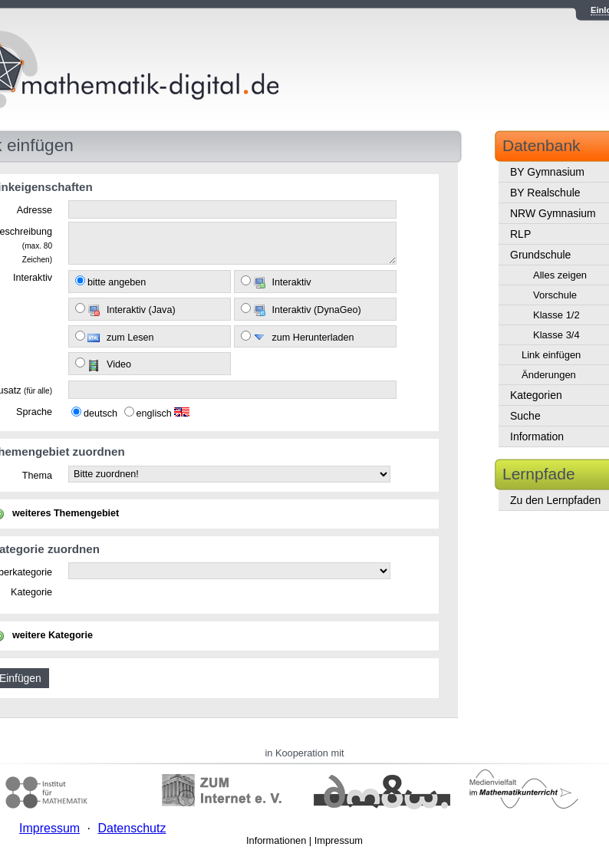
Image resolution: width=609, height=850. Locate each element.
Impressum (338, 840)
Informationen (276, 840)
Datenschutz (131, 828)
